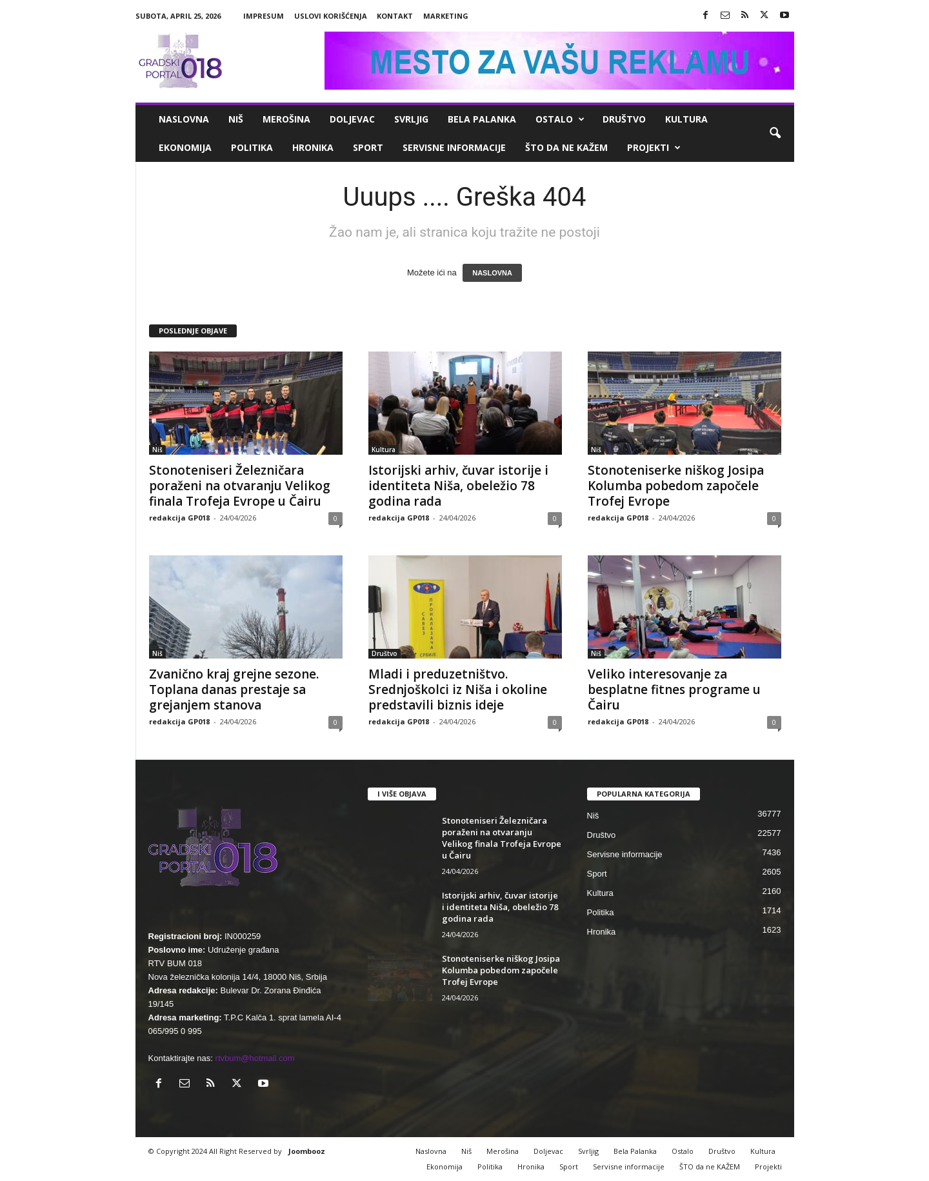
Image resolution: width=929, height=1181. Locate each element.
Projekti (654, 148)
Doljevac (352, 119)
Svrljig (411, 119)
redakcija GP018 (179, 517)
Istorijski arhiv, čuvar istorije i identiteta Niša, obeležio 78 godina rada (458, 486)
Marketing (445, 16)
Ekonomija (185, 147)
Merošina (286, 119)
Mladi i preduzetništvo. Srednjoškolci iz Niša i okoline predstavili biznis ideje (457, 689)
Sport (368, 147)
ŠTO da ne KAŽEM (566, 147)
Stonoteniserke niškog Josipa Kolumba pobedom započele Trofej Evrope (676, 486)
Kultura (686, 119)
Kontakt (395, 16)
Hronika (313, 147)
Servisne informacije (454, 147)
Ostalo (559, 119)
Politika (252, 147)
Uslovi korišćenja (330, 16)
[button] (775, 133)
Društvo (624, 119)
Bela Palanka (482, 119)
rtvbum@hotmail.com (255, 1058)
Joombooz (306, 1151)
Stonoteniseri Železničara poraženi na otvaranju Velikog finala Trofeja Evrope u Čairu (239, 486)
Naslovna (184, 119)
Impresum (263, 16)
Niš (235, 119)
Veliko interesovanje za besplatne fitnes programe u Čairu (674, 689)
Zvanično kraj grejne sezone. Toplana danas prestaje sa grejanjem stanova (234, 689)
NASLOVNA (492, 273)
